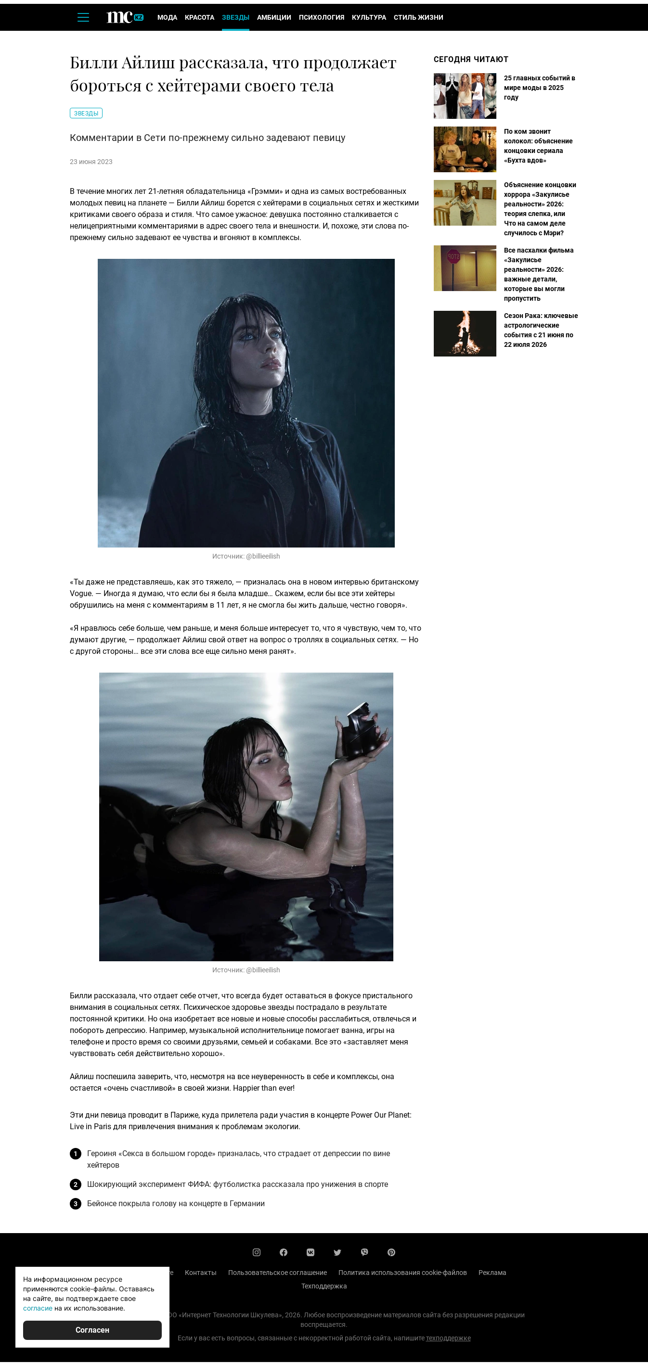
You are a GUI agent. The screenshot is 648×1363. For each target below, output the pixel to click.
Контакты (201, 1273)
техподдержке (448, 1339)
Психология (321, 18)
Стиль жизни (418, 18)
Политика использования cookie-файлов (402, 1273)
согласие (37, 1308)
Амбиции (274, 18)
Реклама (492, 1273)
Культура (369, 18)
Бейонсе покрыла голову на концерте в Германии (176, 1204)
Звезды (235, 18)
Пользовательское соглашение (277, 1273)
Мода (167, 18)
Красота (199, 18)
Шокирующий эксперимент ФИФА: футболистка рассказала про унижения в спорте (237, 1185)
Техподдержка (324, 1287)
